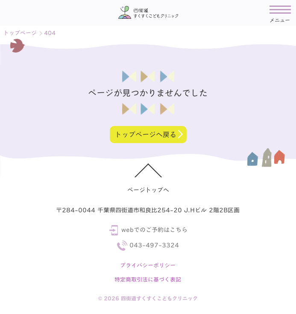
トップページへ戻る (145, 134)
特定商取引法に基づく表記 (147, 279)
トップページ (20, 33)
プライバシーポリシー (148, 265)
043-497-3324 (148, 245)
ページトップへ (148, 190)
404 (50, 33)
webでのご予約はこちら (148, 230)
